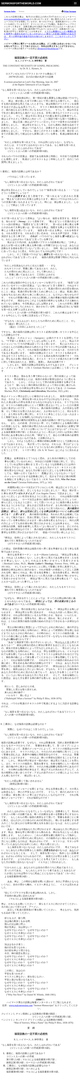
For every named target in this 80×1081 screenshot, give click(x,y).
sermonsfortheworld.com (21, 3)
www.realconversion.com (21, 1005)
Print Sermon (70, 11)
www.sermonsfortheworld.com (16, 19)
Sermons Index (9, 11)
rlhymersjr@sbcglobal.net (47, 49)
